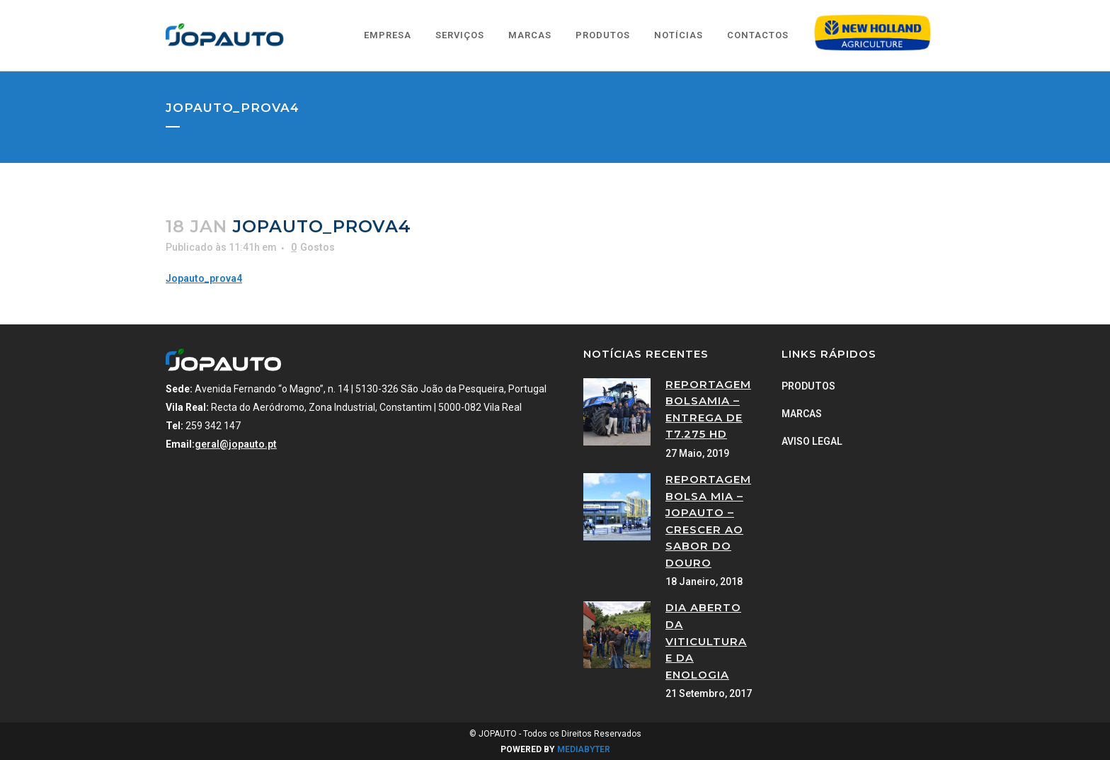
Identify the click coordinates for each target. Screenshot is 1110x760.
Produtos (808, 386)
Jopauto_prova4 (204, 278)
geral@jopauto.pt (236, 444)
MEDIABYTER (583, 749)
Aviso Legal (812, 441)
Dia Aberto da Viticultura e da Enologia (706, 641)
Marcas (802, 413)
